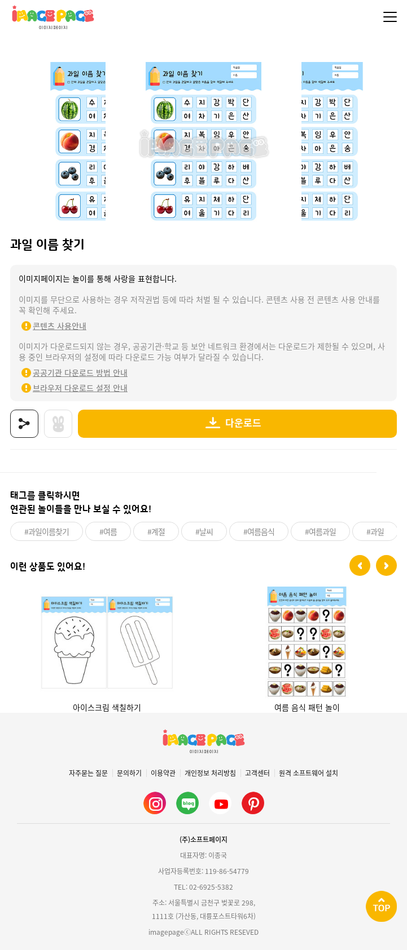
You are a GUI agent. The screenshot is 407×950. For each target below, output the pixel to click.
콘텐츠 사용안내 (59, 325)
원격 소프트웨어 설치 (308, 773)
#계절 (156, 531)
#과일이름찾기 (46, 531)
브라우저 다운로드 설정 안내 (80, 387)
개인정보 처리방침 (210, 773)
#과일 (375, 531)
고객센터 (257, 773)
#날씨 (204, 531)
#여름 (108, 531)
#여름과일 (320, 531)
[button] (359, 565)
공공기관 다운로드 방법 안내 (80, 372)
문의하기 (129, 773)
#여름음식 (258, 531)
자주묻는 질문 (88, 773)
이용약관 (163, 773)
